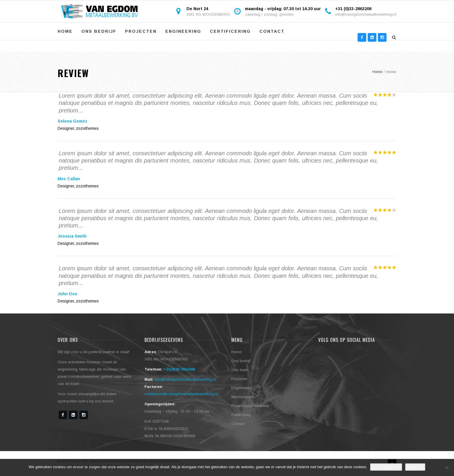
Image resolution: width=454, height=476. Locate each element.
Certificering (230, 31)
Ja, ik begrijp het (386, 467)
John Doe (67, 293)
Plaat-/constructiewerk (250, 406)
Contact (272, 31)
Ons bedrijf (98, 31)
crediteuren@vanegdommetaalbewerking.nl (181, 394)
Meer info (415, 467)
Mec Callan (69, 178)
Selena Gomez (72, 121)
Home (65, 31)
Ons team (239, 370)
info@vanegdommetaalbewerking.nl (365, 14)
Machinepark (242, 397)
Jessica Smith (72, 236)
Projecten (141, 31)
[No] (447, 467)
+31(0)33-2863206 (179, 369)
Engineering (183, 31)
